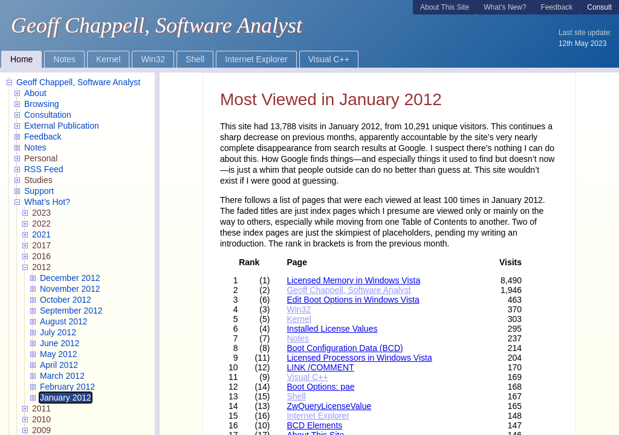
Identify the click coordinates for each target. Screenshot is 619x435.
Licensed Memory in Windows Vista (353, 280)
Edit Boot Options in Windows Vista (353, 299)
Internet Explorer (318, 415)
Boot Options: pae (320, 387)
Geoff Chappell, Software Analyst (348, 290)
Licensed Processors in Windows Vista (359, 357)
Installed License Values (332, 329)
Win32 (299, 309)
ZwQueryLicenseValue (329, 406)
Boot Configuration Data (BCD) (345, 348)
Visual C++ (307, 377)
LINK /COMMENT (320, 367)
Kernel (299, 319)
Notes (298, 338)
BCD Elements (314, 425)
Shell (296, 396)
